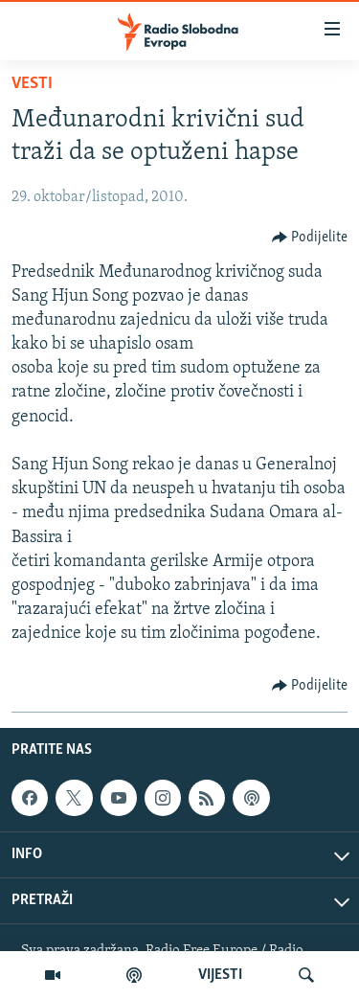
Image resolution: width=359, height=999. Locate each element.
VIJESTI (220, 975)
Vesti (32, 84)
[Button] (310, 237)
